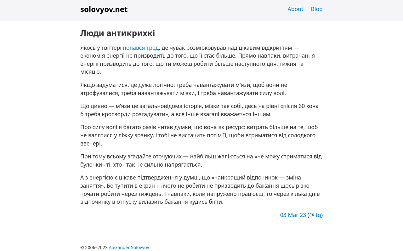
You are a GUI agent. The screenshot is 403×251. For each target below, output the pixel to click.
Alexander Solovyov (129, 247)
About (296, 9)
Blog (317, 9)
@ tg (315, 215)
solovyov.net (104, 9)
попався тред (141, 47)
